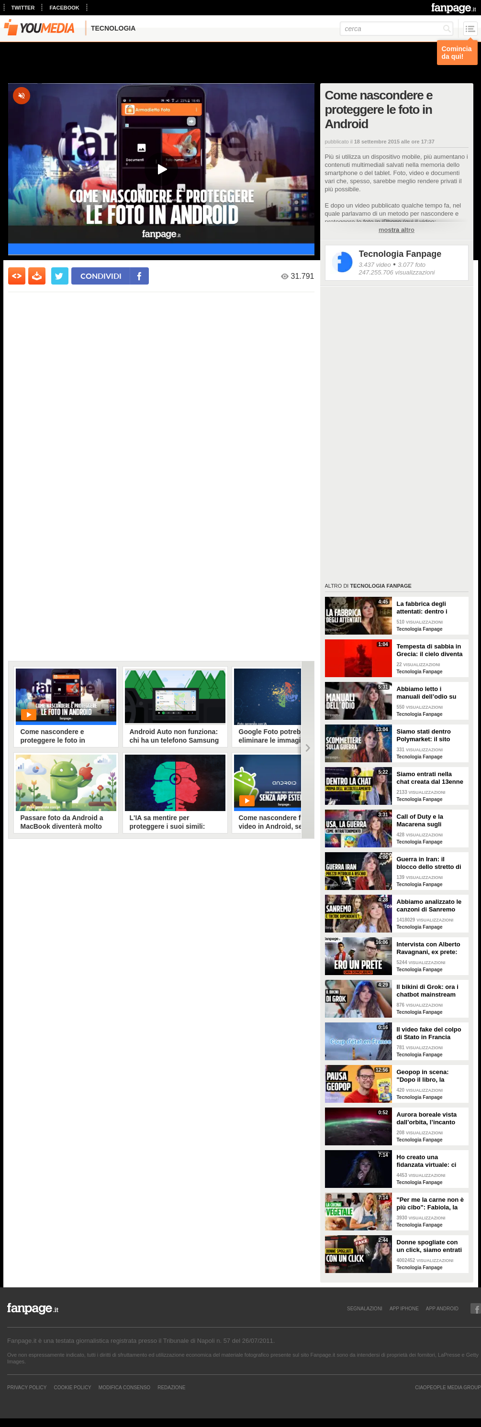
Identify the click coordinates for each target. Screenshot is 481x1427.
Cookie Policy (72, 1387)
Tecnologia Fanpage (400, 254)
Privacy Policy (26, 1387)
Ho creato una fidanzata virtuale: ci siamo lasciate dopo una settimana (427, 1161)
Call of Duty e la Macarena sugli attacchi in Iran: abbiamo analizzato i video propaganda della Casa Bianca (427, 820)
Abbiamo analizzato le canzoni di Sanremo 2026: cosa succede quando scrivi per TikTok (429, 905)
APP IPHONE (404, 1308)
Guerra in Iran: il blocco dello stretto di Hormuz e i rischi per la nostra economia (431, 863)
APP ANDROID (442, 1308)
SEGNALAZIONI (364, 1308)
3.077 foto (411, 264)
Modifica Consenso (124, 1387)
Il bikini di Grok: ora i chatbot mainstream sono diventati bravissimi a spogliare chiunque (429, 991)
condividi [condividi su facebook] (101, 275)
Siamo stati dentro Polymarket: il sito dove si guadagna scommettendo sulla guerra (427, 735)
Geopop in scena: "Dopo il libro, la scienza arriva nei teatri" (423, 1076)
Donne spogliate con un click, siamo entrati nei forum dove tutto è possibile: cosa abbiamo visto (429, 1246)
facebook (64, 8)
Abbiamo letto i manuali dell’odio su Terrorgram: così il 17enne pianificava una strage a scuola (431, 693)
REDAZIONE (171, 1387)
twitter (23, 8)
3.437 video (375, 264)
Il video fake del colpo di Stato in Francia (429, 1033)
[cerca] (396, 29)
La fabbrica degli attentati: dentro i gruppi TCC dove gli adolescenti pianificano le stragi (431, 607)
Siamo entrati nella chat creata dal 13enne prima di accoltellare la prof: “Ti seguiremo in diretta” (430, 778)
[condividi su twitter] (59, 276)
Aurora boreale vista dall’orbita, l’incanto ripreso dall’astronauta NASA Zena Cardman (430, 1118)
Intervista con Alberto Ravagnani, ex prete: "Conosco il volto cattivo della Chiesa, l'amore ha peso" (428, 948)
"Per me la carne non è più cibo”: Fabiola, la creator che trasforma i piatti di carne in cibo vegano (430, 1203)
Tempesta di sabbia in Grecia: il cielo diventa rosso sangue (430, 650)
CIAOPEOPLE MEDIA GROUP (448, 1387)
